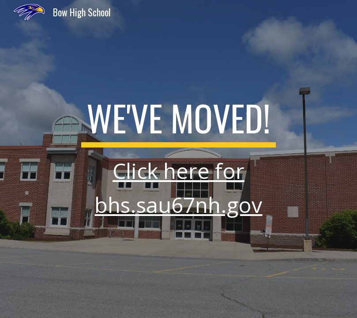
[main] (179, 159)
